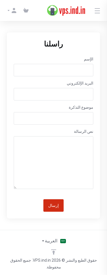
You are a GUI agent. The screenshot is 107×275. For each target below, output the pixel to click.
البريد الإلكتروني (80, 83)
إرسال (53, 205)
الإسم (88, 59)
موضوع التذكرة (81, 107)
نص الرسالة (83, 131)
